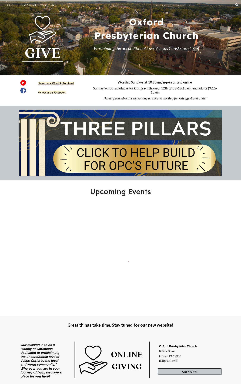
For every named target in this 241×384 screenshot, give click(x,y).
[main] (146, 26)
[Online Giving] (190, 372)
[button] (237, 5)
